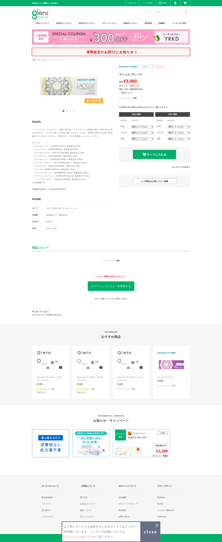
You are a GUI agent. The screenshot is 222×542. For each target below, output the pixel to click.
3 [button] (71, 111)
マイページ (46, 504)
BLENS (160, 504)
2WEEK (64, 23)
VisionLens (161, 517)
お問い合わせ (124, 517)
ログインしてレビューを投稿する (111, 286)
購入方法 (132, 3)
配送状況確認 (47, 497)
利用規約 (122, 510)
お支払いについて (87, 504)
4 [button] (74, 111)
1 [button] (63, 111)
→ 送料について (125, 93)
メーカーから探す (179, 23)
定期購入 (162, 23)
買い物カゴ (46, 510)
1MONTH (86, 23)
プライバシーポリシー (128, 504)
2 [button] (67, 111)
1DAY (42, 23)
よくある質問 (147, 3)
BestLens (161, 497)
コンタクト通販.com (165, 510)
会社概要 (122, 497)
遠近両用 (148, 23)
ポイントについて (87, 517)
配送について (85, 510)
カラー (109, 23)
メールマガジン (48, 517)
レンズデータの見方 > (181, 167)
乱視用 (130, 23)
